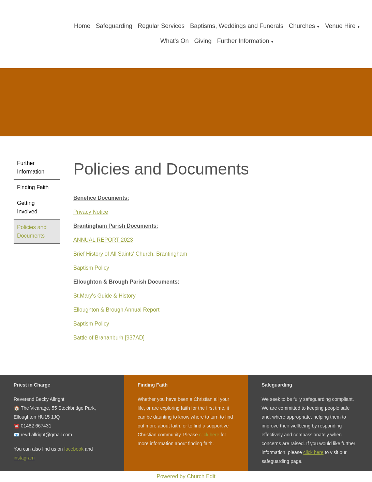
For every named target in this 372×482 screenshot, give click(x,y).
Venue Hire (340, 25)
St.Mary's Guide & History (104, 296)
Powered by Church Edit (186, 476)
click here (209, 434)
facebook (74, 449)
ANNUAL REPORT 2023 (103, 240)
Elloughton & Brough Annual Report (116, 310)
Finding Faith (33, 187)
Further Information (243, 40)
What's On (174, 40)
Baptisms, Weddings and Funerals (236, 25)
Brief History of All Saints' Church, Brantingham (130, 254)
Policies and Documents (31, 231)
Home (82, 25)
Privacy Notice (90, 212)
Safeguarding (114, 25)
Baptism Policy (91, 268)
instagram (24, 458)
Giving (202, 40)
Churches (302, 25)
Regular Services (161, 25)
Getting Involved (27, 207)
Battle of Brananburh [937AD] (109, 338)
